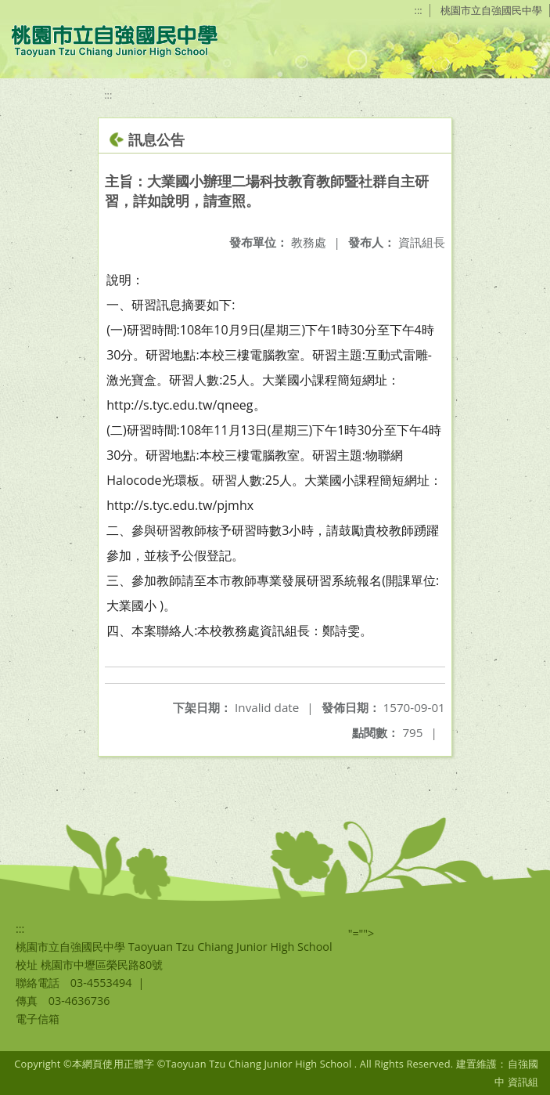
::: (418, 10)
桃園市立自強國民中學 (491, 10)
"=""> (361, 933)
